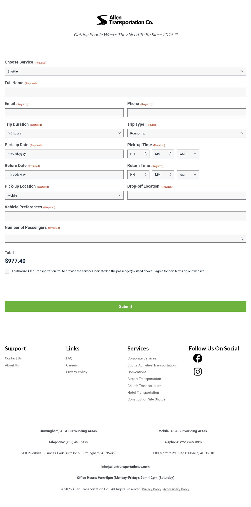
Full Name (21, 82)
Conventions (137, 372)
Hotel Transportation (144, 392)
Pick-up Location (27, 186)
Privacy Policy (77, 372)
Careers (72, 365)
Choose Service (25, 62)
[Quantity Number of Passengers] (125, 238)
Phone (139, 103)
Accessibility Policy (177, 489)
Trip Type (142, 124)
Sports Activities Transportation (153, 365)
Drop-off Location (149, 186)
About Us (12, 365)
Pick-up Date (23, 144)
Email (16, 103)
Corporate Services (142, 358)
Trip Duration (23, 124)
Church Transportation (145, 386)
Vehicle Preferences (30, 207)
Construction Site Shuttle (147, 399)
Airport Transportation (145, 379)
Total (9, 252)
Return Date (22, 165)
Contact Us (13, 358)
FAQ (69, 358)
